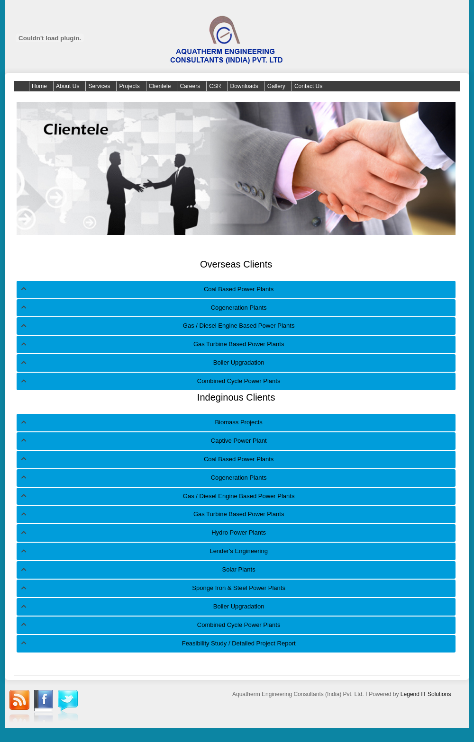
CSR (215, 86)
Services (99, 86)
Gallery (276, 86)
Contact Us (308, 86)
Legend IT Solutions (426, 694)
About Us (67, 86)
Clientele (160, 86)
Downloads (244, 86)
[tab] (236, 289)
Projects (129, 86)
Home (39, 86)
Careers (190, 86)
